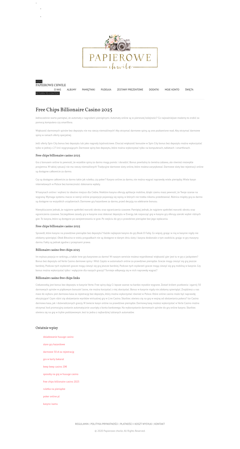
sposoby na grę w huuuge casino (60, 374)
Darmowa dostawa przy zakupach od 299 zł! (68, 8)
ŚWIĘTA (189, 89)
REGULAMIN (81, 424)
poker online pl (51, 396)
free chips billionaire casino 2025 (61, 381)
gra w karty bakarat (53, 359)
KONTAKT (159, 424)
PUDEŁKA (106, 89)
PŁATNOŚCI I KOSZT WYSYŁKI (136, 424)
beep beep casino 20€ (55, 366)
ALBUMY (71, 89)
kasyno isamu (50, 404)
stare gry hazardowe (54, 344)
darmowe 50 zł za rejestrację (58, 351)
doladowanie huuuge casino (58, 336)
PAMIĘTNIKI (88, 89)
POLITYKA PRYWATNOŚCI (104, 424)
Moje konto (172, 89)
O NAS (57, 89)
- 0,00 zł (59, 16)
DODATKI (154, 89)
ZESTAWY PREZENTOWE (130, 89)
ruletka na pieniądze (54, 389)
